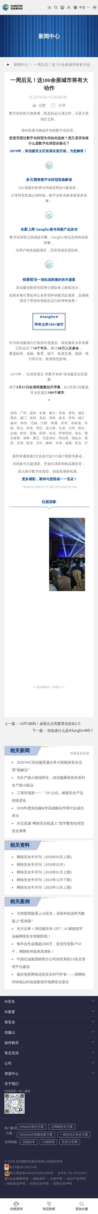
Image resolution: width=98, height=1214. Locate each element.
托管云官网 (69, 1142)
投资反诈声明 (39, 1183)
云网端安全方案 (62, 1126)
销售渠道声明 (16, 1183)
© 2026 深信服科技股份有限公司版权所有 (33, 1161)
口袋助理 (48, 1142)
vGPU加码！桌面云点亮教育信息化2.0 (50, 723)
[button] (81, 7)
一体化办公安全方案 (74, 1134)
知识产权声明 (76, 1178)
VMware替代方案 (31, 1126)
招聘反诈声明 (62, 1183)
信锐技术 (29, 1142)
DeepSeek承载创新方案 (36, 1134)
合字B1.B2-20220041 (73, 1173)
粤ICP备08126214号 (23, 1167)
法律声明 (56, 1178)
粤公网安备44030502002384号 (32, 1173)
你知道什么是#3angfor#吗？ (70, 730)
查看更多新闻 (79, 753)
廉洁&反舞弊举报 (16, 1178)
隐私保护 (39, 1178)
